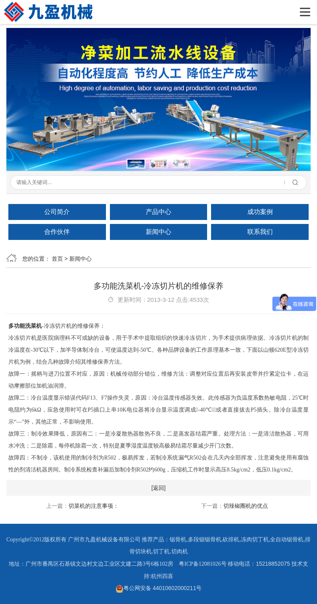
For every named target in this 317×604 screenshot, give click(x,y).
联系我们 (260, 231)
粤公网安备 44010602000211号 (158, 588)
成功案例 (260, 211)
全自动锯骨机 (286, 540)
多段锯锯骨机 (204, 540)
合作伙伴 (57, 231)
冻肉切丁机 (255, 540)
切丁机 (161, 551)
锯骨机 (178, 540)
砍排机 (231, 540)
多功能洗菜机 (25, 326)
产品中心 (158, 211)
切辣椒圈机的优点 (245, 506)
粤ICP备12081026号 (203, 564)
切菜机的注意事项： (93, 506)
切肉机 (179, 551)
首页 (57, 258)
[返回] (158, 488)
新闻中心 (158, 231)
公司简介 (57, 211)
